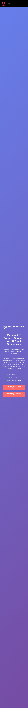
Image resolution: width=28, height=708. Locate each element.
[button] (9, 3)
